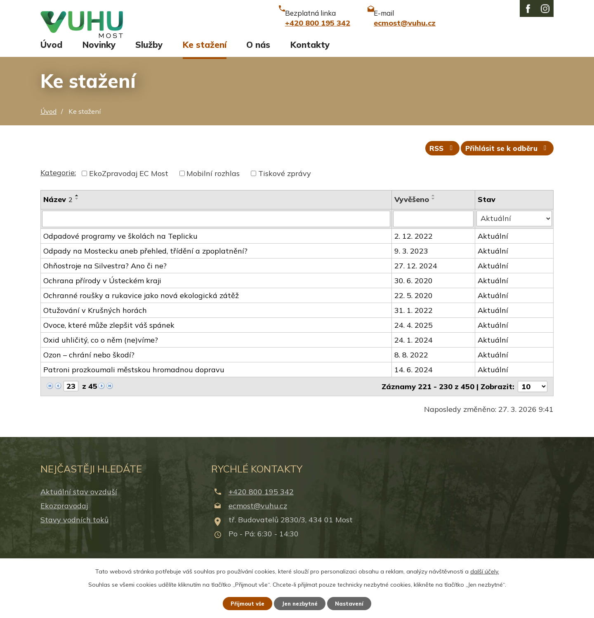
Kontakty (310, 52)
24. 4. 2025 (414, 336)
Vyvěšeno (412, 211)
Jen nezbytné (301, 602)
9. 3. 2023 (412, 261)
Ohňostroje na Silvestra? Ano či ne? (105, 276)
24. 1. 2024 (414, 350)
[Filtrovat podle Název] (216, 230)
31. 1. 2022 (414, 321)
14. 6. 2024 (414, 380)
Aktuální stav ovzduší (78, 502)
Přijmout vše (243, 602)
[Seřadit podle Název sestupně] (77, 210)
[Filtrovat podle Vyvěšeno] (434, 230)
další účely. (484, 569)
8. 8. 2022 (412, 365)
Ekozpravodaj (64, 516)
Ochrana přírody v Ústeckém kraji (102, 291)
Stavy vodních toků (74, 530)
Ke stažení (204, 52)
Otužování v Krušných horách (95, 321)
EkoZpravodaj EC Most (128, 185)
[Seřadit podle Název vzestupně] (77, 207)
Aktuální (493, 246)
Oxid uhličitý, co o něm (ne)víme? (100, 350)
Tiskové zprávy (284, 185)
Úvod (51, 52)
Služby (149, 52)
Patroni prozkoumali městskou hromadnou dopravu (133, 380)
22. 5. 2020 (414, 306)
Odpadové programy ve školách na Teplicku (120, 246)
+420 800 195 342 (261, 502)
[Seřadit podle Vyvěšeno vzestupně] (433, 207)
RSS (435, 159)
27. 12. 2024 (416, 276)
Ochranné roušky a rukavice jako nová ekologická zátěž (141, 306)
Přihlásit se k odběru (505, 159)
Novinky (99, 52)
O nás (258, 52)
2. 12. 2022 (414, 246)
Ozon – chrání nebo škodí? (88, 365)
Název (58, 211)
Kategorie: (58, 184)
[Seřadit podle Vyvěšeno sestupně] (433, 210)
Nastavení (354, 602)
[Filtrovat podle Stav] (514, 229)
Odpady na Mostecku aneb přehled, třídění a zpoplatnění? (145, 261)
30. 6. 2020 (414, 291)
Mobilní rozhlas (213, 185)
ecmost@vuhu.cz (258, 516)
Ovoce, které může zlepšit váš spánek (108, 336)
